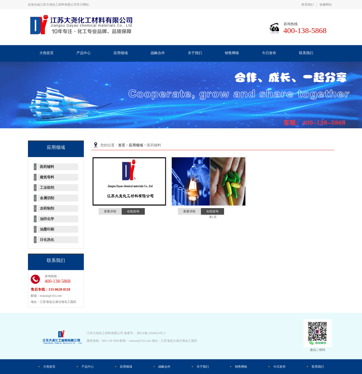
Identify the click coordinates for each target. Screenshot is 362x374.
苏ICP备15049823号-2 (151, 333)
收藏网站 (326, 4)
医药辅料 (47, 167)
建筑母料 (47, 177)
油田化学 (47, 219)
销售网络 (241, 366)
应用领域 (136, 145)
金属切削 (47, 198)
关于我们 (203, 366)
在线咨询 (133, 211)
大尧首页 (49, 366)
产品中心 (88, 366)
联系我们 (308, 4)
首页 (121, 145)
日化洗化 (47, 240)
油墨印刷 (47, 229)
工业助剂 (47, 188)
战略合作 (164, 366)
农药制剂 (47, 208)
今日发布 (279, 366)
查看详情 (110, 211)
